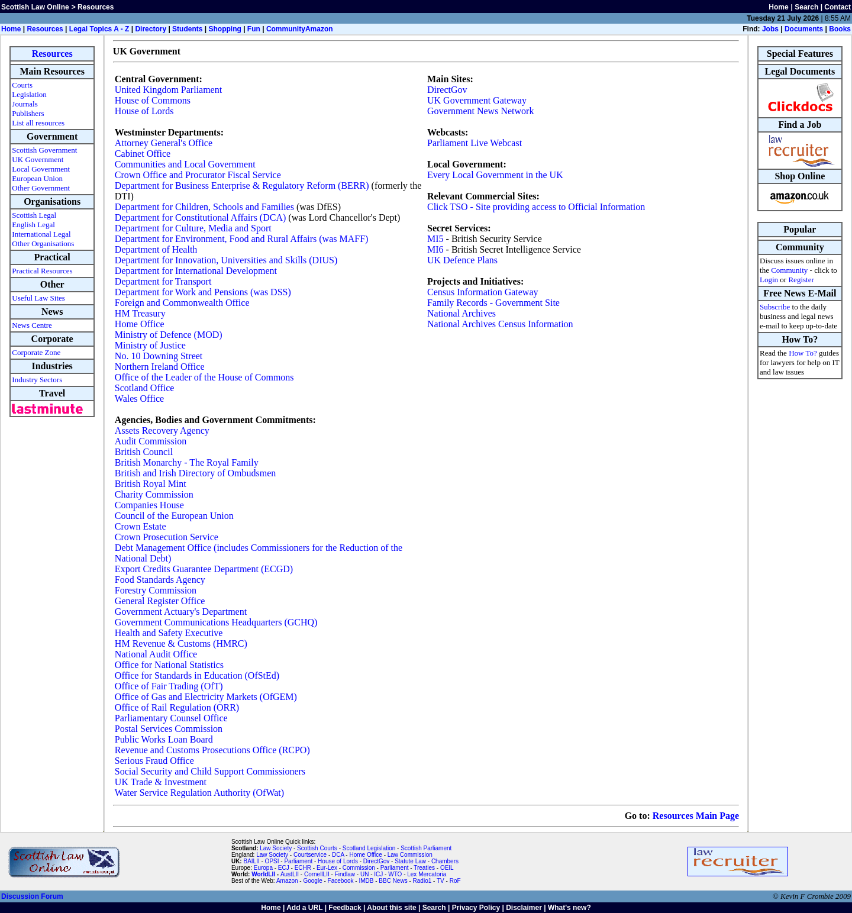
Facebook (341, 880)
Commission (359, 867)
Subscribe (775, 306)
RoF (455, 880)
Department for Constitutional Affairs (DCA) (200, 217)
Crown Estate (140, 526)
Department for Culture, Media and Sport (193, 228)
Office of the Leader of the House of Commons (204, 377)
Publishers (28, 113)
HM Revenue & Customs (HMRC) (181, 643)
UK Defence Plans (462, 260)
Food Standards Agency (160, 580)
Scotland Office (145, 388)
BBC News (393, 880)
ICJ (378, 874)
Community (285, 29)
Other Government (41, 187)
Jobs (770, 29)
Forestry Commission (155, 590)
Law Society (276, 848)
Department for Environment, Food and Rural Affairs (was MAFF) (242, 239)
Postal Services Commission (168, 729)
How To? (803, 353)
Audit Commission (150, 441)
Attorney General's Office (163, 143)
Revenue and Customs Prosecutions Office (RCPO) (212, 750)
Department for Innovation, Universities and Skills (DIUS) (226, 260)
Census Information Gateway (482, 292)
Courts (22, 84)
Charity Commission (154, 494)
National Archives (461, 313)
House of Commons (153, 100)
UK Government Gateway (477, 100)
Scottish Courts (317, 848)
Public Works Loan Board (164, 739)
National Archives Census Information (500, 324)
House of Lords (144, 111)
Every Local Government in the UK (495, 175)
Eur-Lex (327, 867)
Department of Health (156, 249)
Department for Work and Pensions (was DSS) (203, 292)
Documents (804, 29)
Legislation (29, 94)
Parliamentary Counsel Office (171, 718)
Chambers (445, 861)
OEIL (447, 867)
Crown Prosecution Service (166, 537)
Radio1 (422, 880)
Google (312, 880)
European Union (37, 178)
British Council (144, 452)
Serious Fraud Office (154, 761)
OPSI (272, 861)
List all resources (38, 122)
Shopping (224, 29)
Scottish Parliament (426, 848)
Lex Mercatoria (426, 874)
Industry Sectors (37, 379)
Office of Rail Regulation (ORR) (177, 707)
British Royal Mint (150, 484)
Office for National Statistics (169, 665)
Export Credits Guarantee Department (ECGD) (204, 569)
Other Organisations (43, 243)
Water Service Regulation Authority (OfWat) (199, 793)
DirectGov (447, 90)
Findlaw (345, 874)
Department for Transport (163, 281)
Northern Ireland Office (160, 367)
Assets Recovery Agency (162, 430)
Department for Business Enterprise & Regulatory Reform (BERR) (242, 185)
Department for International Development (196, 271)
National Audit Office (156, 654)
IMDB (366, 880)
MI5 (435, 239)
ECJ (283, 867)
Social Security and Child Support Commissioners (210, 771)
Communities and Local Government (185, 164)
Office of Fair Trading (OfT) (169, 686)
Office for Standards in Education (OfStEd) (197, 675)
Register (801, 279)
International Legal (41, 234)
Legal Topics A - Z (99, 29)
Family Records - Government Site (493, 303)
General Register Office (160, 601)
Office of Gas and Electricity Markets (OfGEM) (206, 697)
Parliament (298, 861)
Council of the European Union (174, 516)
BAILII (251, 861)
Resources (45, 29)
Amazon (319, 29)
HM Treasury (140, 313)
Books (840, 29)
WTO (395, 874)
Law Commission (410, 854)
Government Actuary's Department (181, 611)
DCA (338, 854)
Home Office (139, 324)
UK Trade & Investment (160, 782)
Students (187, 29)
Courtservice (310, 854)
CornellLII (317, 874)
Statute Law (410, 861)
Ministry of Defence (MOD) (168, 335)
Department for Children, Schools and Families (204, 207)
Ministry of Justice (150, 345)
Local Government (41, 168)
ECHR (303, 867)
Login (769, 279)
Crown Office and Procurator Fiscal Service (198, 175)
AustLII (289, 874)
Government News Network (480, 111)
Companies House (149, 505)
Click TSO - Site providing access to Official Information (536, 207)
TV (441, 880)
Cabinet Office (142, 154)
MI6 (435, 249)
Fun (253, 29)
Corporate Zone (36, 352)
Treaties (424, 867)
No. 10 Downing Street (158, 356)
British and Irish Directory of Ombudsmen (195, 473)
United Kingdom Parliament (168, 90)
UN (364, 874)
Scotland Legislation (369, 848)
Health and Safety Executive (169, 633)
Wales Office (139, 398)
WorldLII (263, 874)
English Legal (33, 224)
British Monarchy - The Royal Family (187, 462)
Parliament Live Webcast (474, 143)
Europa (263, 867)
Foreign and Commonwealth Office (182, 303)
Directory (150, 29)
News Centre (32, 325)
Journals (24, 103)
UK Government (37, 159)
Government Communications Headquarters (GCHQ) (216, 622)
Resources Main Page (696, 816)
